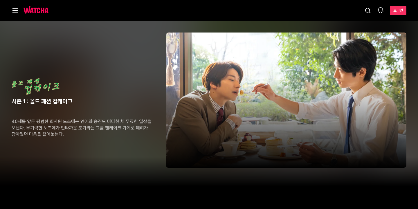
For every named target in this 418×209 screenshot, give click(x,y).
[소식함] (380, 11)
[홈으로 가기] (36, 10)
